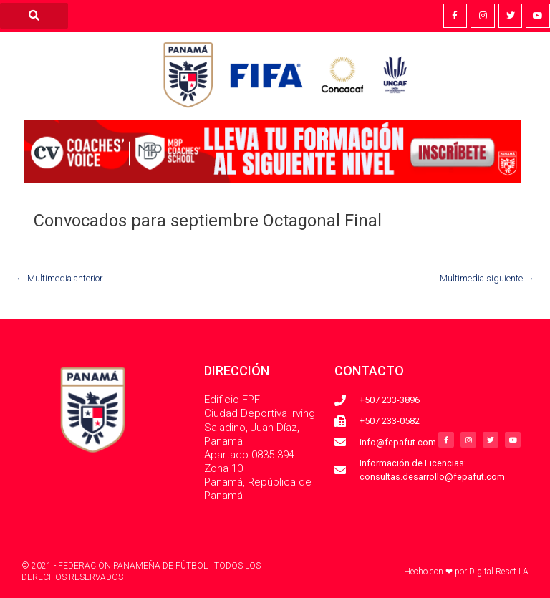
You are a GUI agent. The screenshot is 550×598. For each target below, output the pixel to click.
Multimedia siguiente (487, 278)
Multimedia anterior (59, 278)
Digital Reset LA (499, 571)
